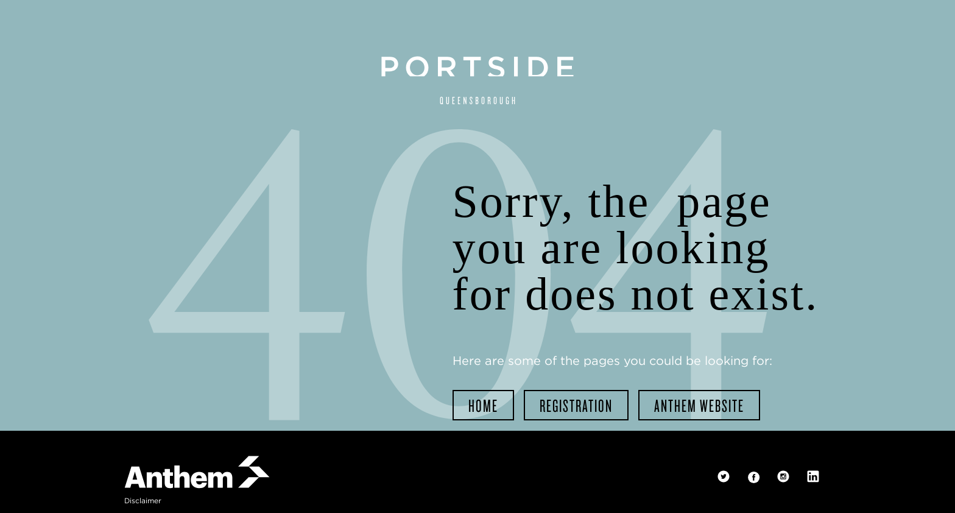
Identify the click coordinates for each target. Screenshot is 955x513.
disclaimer (142, 500)
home (483, 405)
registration (576, 405)
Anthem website (699, 405)
